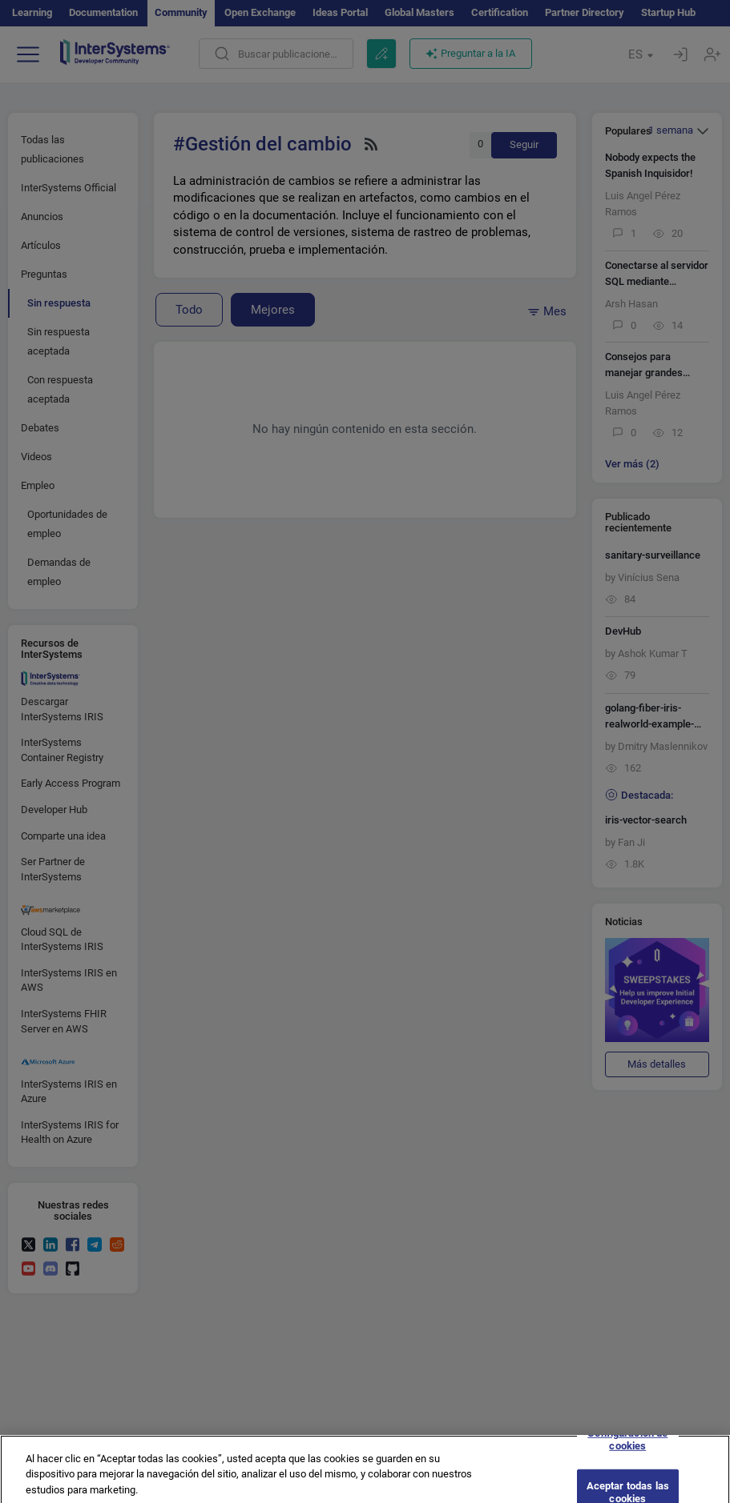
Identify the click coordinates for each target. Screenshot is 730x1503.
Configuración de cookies (627, 1445)
